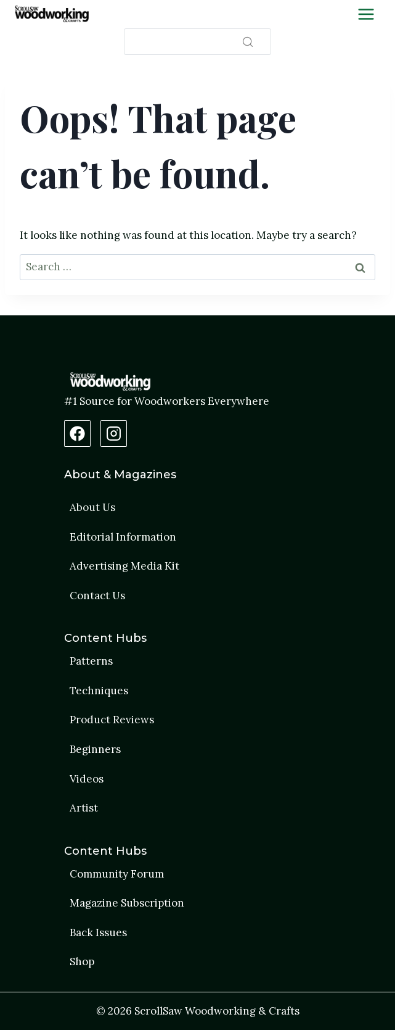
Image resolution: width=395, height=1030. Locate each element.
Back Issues (98, 932)
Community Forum (117, 874)
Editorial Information (123, 537)
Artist (84, 808)
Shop (82, 961)
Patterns (91, 661)
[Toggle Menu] (366, 14)
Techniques (99, 690)
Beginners (95, 749)
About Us (92, 507)
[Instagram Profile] (113, 433)
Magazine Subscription (127, 903)
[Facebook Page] (77, 433)
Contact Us (97, 595)
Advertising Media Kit (124, 566)
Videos (87, 779)
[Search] (197, 41)
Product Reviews (112, 719)
